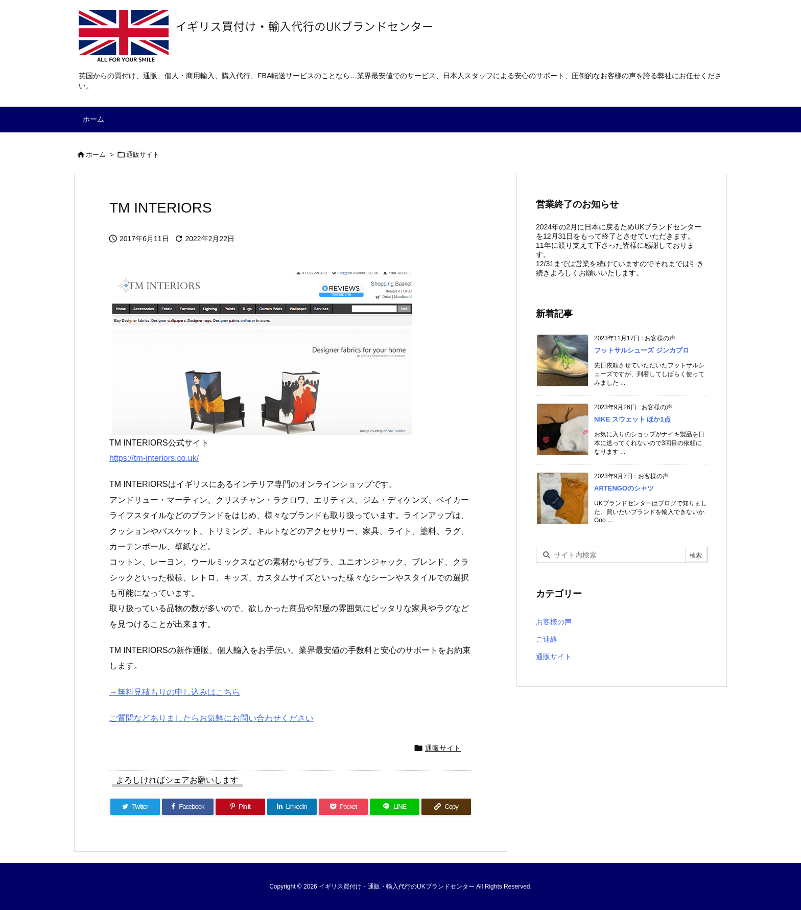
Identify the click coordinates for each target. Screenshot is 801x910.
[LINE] (394, 807)
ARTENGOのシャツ (624, 488)
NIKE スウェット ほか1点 (632, 419)
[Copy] (446, 807)
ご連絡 (546, 639)
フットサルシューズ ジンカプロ (641, 350)
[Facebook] (188, 807)
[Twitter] (135, 807)
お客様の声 (554, 622)
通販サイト (142, 154)
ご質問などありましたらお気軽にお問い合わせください (211, 718)
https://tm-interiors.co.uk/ (154, 458)
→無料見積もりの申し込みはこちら (174, 692)
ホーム (96, 154)
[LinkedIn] (292, 807)
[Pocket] (343, 807)
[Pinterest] (240, 807)
